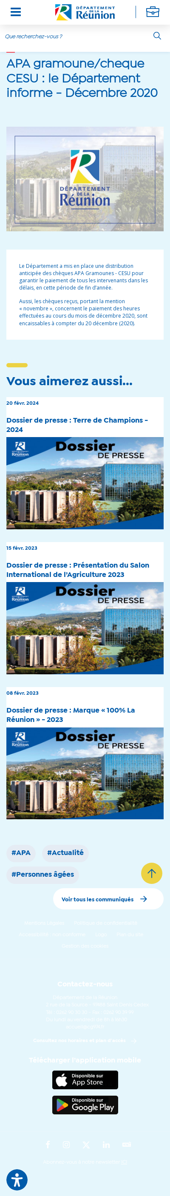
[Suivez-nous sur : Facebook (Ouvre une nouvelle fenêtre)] (47, 1145)
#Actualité (65, 853)
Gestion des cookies (85, 946)
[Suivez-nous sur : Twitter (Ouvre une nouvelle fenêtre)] (86, 1145)
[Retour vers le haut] (151, 873)
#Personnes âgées (42, 875)
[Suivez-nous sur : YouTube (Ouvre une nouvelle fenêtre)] (126, 1145)
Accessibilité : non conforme (52, 935)
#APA (21, 853)
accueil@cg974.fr (85, 1027)
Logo (101, 935)
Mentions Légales (44, 923)
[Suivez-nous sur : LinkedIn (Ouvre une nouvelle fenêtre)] (106, 1145)
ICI (124, 1162)
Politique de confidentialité (105, 923)
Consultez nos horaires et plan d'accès (79, 1041)
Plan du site (129, 935)
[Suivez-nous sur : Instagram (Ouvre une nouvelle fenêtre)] (66, 1145)
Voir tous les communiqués (97, 900)
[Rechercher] (157, 36)
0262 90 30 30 (71, 1013)
